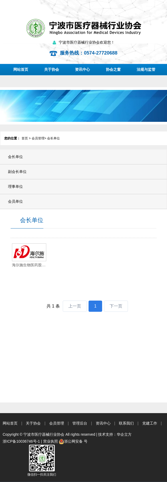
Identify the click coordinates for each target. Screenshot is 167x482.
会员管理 (38, 138)
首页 (25, 138)
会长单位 (53, 138)
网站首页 (20, 69)
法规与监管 (146, 69)
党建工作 (149, 423)
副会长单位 (17, 171)
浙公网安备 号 (73, 441)
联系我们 (126, 423)
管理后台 (79, 423)
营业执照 (50, 441)
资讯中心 (82, 69)
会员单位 (15, 201)
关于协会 (51, 69)
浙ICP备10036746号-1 (21, 441)
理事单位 (15, 186)
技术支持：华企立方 (115, 434)
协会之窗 (113, 69)
